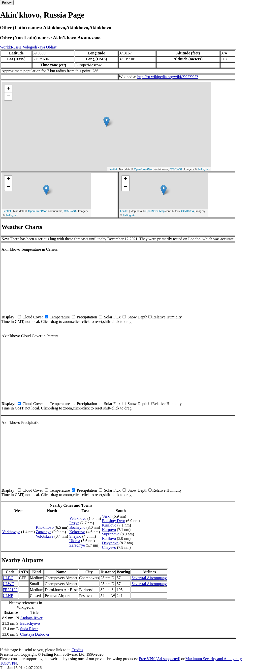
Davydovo (110, 543)
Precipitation (87, 317)
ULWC (8, 584)
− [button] (8, 96)
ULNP (8, 596)
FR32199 (10, 590)
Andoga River (31, 618)
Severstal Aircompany (149, 578)
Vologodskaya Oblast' (40, 47)
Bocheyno (77, 527)
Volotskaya (44, 536)
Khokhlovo (45, 527)
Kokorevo (77, 532)
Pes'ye (74, 523)
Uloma (74, 541)
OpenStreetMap (143, 169)
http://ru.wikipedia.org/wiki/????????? (167, 77)
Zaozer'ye (43, 532)
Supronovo (110, 534)
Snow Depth (137, 317)
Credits (77, 650)
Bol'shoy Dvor (113, 521)
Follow (7, 2)
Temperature (60, 317)
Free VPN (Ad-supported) (159, 659)
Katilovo (109, 538)
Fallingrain (203, 169)
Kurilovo (109, 525)
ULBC (8, 578)
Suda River (29, 629)
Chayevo (109, 547)
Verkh (106, 516)
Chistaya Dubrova (34, 634)
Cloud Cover (33, 317)
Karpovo (109, 529)
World (5, 47)
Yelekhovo (77, 518)
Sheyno (75, 536)
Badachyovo (30, 623)
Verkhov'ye (11, 532)
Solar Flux (112, 317)
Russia (16, 47)
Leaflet (113, 169)
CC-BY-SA (176, 169)
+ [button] (8, 89)
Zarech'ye (77, 545)
